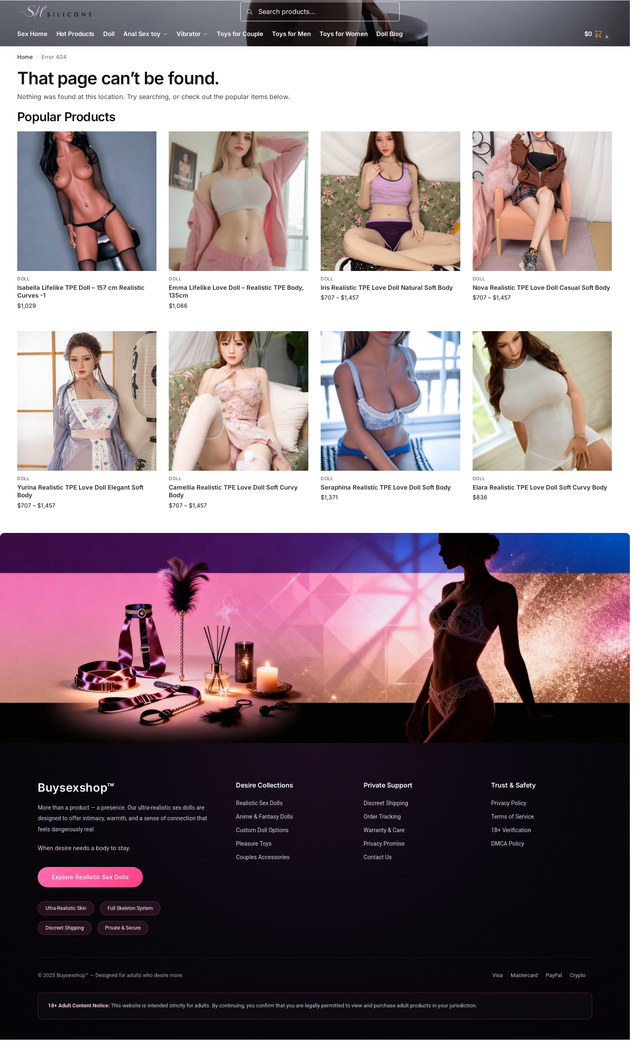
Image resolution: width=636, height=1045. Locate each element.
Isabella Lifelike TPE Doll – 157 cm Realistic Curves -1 (81, 292)
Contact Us (378, 857)
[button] (598, 34)
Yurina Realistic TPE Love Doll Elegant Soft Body (80, 491)
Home (25, 57)
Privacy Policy (508, 803)
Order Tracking (382, 816)
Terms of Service (512, 816)
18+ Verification (511, 830)
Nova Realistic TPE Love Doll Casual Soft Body (541, 287)
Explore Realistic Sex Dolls (90, 877)
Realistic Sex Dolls (259, 803)
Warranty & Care (384, 830)
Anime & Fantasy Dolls (264, 816)
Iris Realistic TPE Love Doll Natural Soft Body (387, 287)
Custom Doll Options (262, 830)
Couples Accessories (263, 857)
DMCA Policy (507, 843)
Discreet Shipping (386, 803)
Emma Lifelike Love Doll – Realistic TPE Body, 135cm (236, 292)
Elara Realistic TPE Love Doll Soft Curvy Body (540, 487)
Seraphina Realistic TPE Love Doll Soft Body (386, 487)
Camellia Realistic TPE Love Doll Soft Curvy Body (233, 491)
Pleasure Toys (254, 843)
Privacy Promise (384, 843)
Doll (23, 279)
